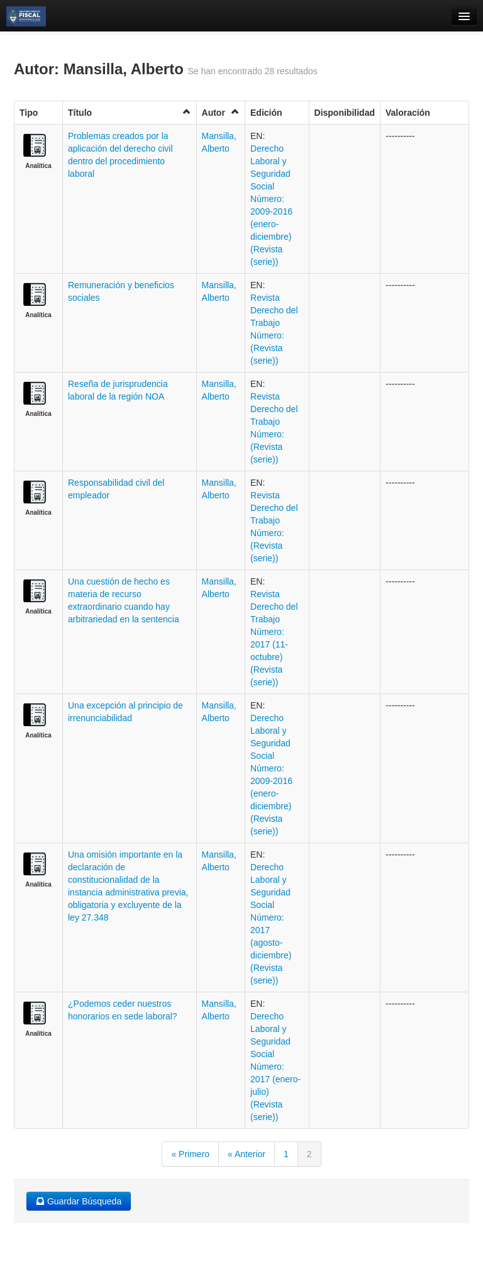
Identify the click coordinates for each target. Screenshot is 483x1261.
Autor (221, 112)
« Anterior (246, 1154)
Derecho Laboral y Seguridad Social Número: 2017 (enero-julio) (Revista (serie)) (275, 1066)
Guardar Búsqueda (78, 1201)
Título (129, 112)
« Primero (190, 1154)
